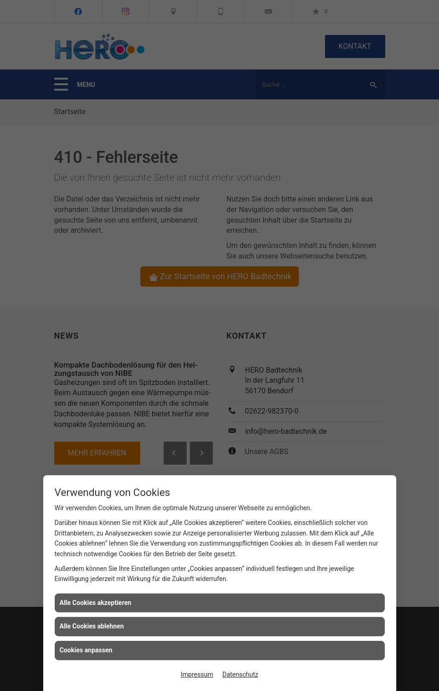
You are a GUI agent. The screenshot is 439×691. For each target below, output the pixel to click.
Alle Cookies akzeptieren (95, 602)
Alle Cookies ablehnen (92, 626)
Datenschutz (240, 674)
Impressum (197, 674)
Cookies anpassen (86, 650)
